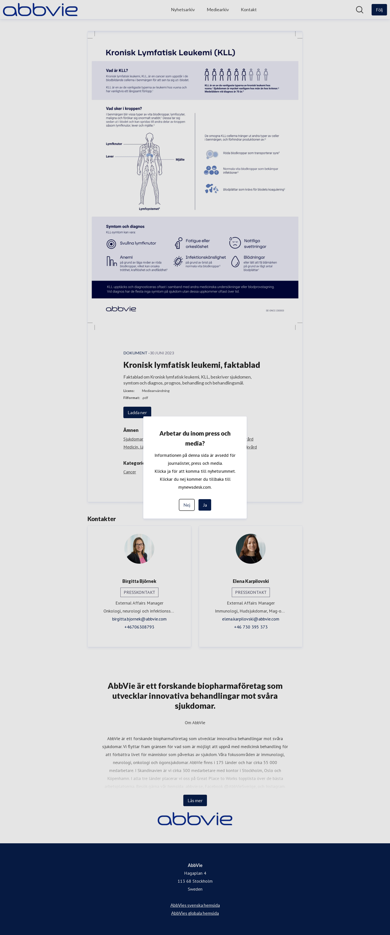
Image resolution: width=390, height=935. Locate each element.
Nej (186, 505)
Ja (205, 505)
